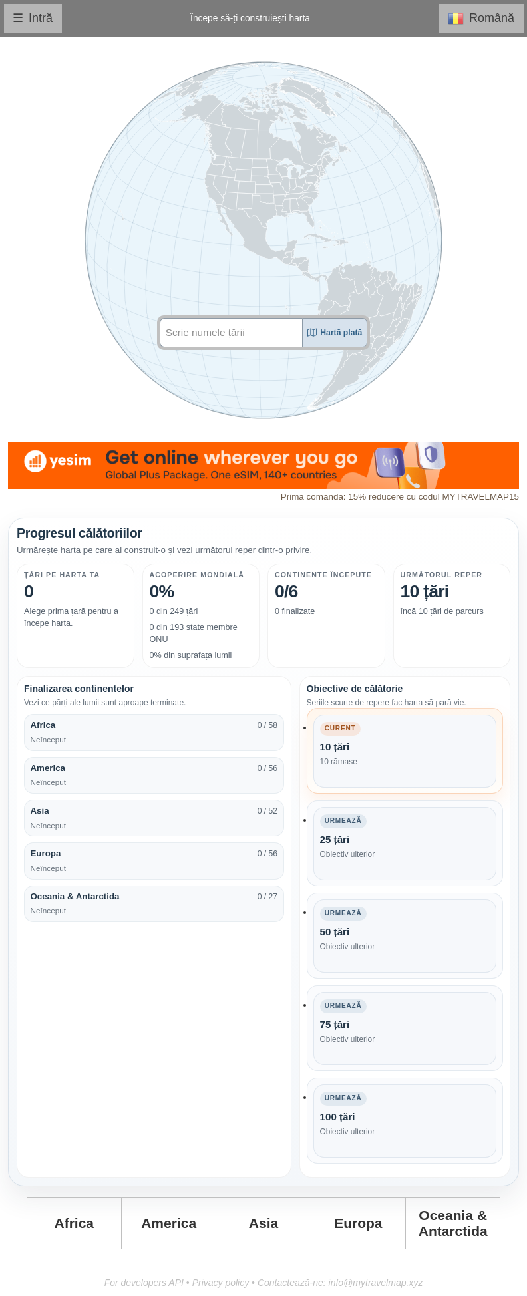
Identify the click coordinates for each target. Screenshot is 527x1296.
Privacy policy (221, 1282)
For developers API (144, 1282)
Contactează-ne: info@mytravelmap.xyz (340, 1282)
